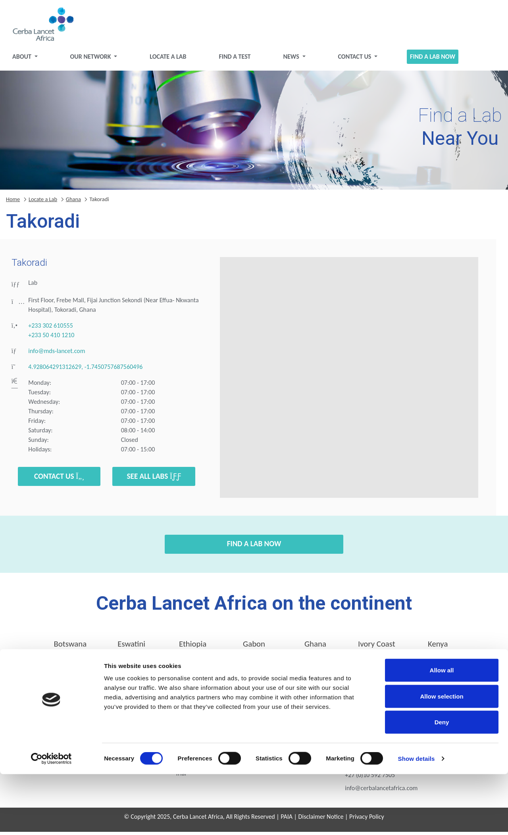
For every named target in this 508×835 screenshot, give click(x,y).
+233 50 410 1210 (51, 338)
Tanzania (254, 669)
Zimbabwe (437, 669)
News (291, 59)
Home (13, 202)
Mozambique (70, 669)
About (29, 59)
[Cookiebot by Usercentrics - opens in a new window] (51, 819)
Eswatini (131, 647)
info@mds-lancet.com (56, 354)
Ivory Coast (376, 647)
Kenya (438, 647)
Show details (416, 819)
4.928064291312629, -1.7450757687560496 (85, 370)
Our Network (96, 59)
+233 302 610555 (50, 328)
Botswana (70, 647)
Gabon (254, 647)
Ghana (73, 202)
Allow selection (441, 757)
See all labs (154, 479)
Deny (442, 782)
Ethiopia (192, 647)
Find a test (236, 59)
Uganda (315, 669)
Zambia (376, 669)
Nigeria (131, 669)
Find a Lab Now (428, 59)
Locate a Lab (170, 59)
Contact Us (352, 59)
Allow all (442, 731)
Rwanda (192, 669)
